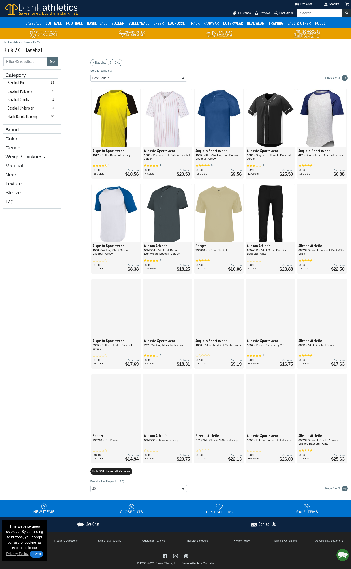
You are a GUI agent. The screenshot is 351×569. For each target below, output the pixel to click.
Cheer (158, 23)
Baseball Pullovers (31, 91)
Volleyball (138, 23)
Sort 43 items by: (101, 70)
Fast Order (283, 13)
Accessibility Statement (329, 540)
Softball (54, 23)
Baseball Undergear (31, 108)
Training (275, 23)
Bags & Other (299, 23)
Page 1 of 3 (336, 488)
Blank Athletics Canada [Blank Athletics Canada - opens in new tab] (198, 563)
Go (52, 61)
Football (74, 23)
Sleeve (13, 192)
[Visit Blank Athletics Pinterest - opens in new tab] (186, 556)
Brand (12, 129)
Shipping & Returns (109, 540)
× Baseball (99, 62)
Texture (13, 183)
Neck (11, 174)
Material (14, 165)
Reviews (262, 13)
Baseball (34, 23)
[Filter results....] (25, 61)
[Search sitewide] (320, 13)
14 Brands (241, 13)
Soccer (117, 23)
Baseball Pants (31, 82)
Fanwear (211, 23)
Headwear (255, 23)
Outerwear (233, 23)
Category (15, 75)
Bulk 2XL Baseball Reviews (111, 471)
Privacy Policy (17, 554)
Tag (9, 201)
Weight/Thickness (25, 156)
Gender (13, 147)
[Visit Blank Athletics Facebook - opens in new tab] (165, 556)
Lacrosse (176, 23)
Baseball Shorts (31, 99)
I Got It (36, 554)
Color (11, 138)
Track (194, 23)
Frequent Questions (65, 540)
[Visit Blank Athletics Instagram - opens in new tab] (176, 556)
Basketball (97, 23)
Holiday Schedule (197, 540)
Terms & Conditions (285, 540)
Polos (320, 23)
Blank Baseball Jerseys (31, 116)
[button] (299, 3)
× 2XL (116, 62)
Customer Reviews (153, 540)
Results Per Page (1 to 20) (107, 481)
